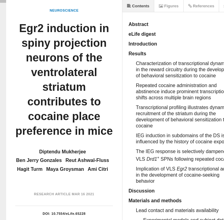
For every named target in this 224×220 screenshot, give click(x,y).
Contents (138, 6)
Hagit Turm (30, 169)
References (201, 6)
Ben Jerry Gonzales (39, 160)
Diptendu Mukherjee (62, 151)
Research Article (52, 194)
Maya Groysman (65, 169)
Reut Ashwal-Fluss (87, 160)
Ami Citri (98, 169)
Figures (169, 6)
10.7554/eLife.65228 (68, 213)
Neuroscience (64, 10)
